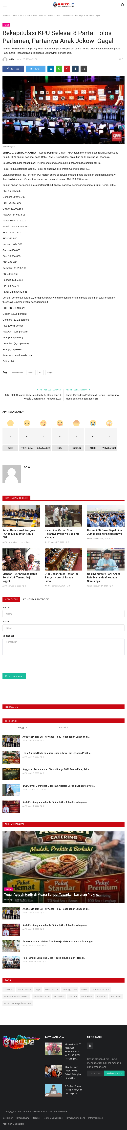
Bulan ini (63, 727)
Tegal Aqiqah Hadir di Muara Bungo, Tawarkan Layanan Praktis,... (57, 753)
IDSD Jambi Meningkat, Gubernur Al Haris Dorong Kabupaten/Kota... (59, 786)
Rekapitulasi (17, 372)
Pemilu (31, 372)
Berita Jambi (17, 15)
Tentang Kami (22, 1117)
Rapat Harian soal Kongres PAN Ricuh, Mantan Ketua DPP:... (18, 534)
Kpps (38, 989)
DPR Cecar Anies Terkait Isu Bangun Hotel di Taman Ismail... (62, 577)
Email (5, 621)
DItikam (73, 996)
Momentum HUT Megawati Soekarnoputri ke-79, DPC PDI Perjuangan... (73, 1051)
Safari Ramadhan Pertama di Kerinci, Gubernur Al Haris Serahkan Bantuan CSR (93, 397)
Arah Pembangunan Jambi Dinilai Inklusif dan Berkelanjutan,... (55, 802)
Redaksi (36, 1117)
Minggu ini (23, 727)
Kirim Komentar (14, 676)
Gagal (50, 372)
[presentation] (27, 664)
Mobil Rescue (51, 989)
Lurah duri (59, 996)
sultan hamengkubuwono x (17, 1003)
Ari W (8, 59)
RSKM (84, 989)
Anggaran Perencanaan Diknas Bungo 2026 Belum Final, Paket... (56, 769)
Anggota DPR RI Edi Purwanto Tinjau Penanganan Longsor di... (56, 736)
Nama (6, 607)
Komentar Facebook (36, 599)
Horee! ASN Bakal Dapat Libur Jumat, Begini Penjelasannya (105, 532)
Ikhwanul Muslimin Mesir (16, 996)
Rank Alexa (116, 996)
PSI (40, 372)
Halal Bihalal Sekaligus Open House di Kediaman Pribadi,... (54, 958)
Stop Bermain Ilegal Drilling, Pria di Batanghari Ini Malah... (73, 1072)
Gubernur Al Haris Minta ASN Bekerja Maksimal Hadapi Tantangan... (58, 941)
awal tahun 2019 (41, 996)
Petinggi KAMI (70, 989)
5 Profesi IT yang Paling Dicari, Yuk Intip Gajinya (73, 1090)
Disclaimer (7, 1117)
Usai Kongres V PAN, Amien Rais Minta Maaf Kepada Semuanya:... (104, 577)
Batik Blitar (86, 996)
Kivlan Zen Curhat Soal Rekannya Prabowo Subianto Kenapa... (62, 534)
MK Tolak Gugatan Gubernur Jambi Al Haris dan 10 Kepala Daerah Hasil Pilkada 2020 (33, 397)
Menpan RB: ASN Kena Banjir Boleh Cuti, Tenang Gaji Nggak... (19, 577)
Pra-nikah (101, 996)
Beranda (6, 15)
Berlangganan (114, 1073)
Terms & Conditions (53, 1117)
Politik (27, 15)
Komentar (11, 599)
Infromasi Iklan (95, 1117)
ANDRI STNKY (24, 989)
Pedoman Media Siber (13, 1123)
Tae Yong (8, 989)
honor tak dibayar (100, 989)
